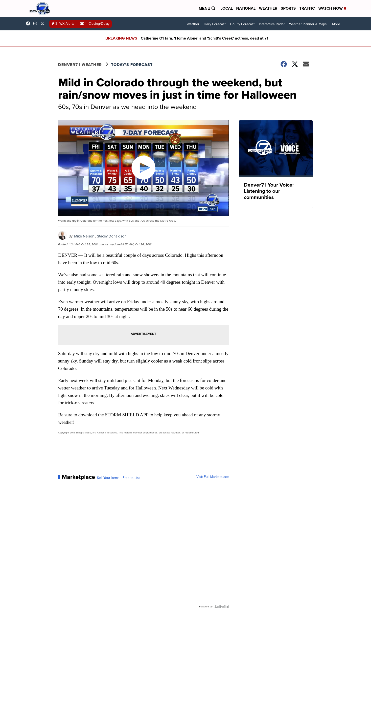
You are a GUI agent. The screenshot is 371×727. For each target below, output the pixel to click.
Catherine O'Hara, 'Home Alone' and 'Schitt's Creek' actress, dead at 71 (204, 38)
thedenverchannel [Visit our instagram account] (36, 23)
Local (226, 8)
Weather (268, 8)
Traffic (307, 8)
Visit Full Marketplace (212, 477)
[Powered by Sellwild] (221, 606)
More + (337, 24)
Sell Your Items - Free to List (118, 478)
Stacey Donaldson (111, 236)
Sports (288, 8)
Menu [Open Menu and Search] (207, 8)
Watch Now (332, 8)
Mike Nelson (84, 236)
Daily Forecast (215, 24)
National (245, 8)
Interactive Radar (272, 24)
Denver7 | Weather (80, 64)
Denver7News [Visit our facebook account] (29, 23)
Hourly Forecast (242, 24)
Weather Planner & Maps (308, 24)
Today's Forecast (132, 64)
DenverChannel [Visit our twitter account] (43, 23)
